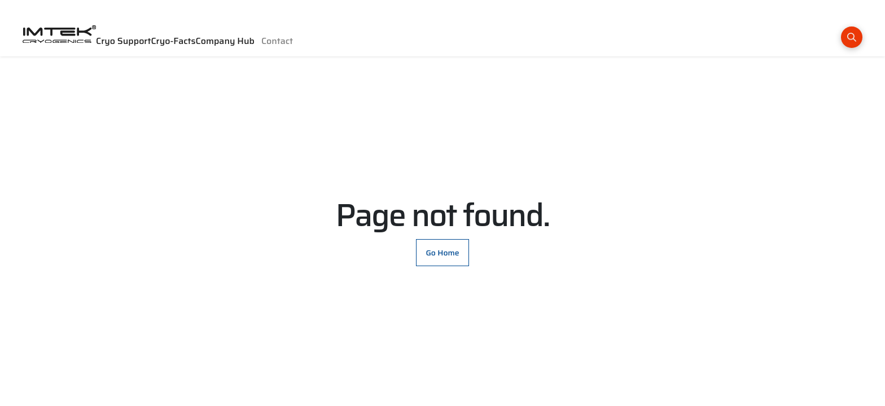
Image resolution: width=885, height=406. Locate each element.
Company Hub (225, 41)
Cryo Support (123, 41)
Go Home (442, 252)
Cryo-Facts (173, 41)
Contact (277, 41)
